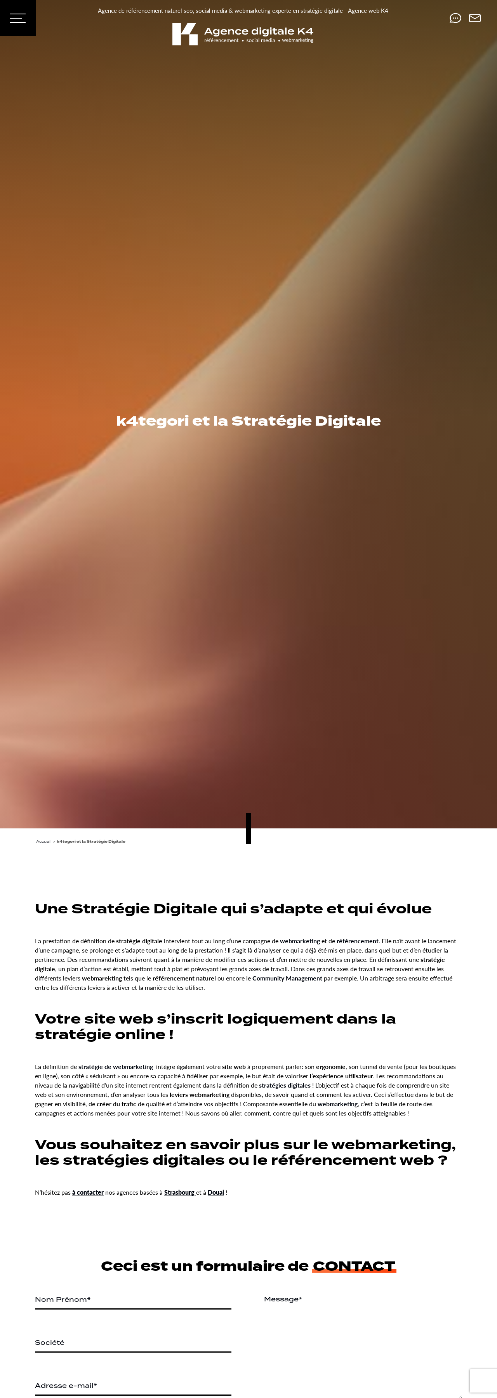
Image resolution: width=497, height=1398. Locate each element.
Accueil (44, 841)
